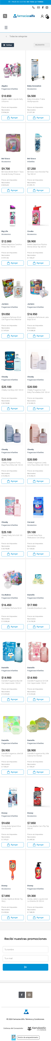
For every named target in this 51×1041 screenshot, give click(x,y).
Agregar (12, 117)
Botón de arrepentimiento (28, 1037)
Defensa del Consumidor (13, 1028)
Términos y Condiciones (34, 1019)
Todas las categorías (18, 36)
